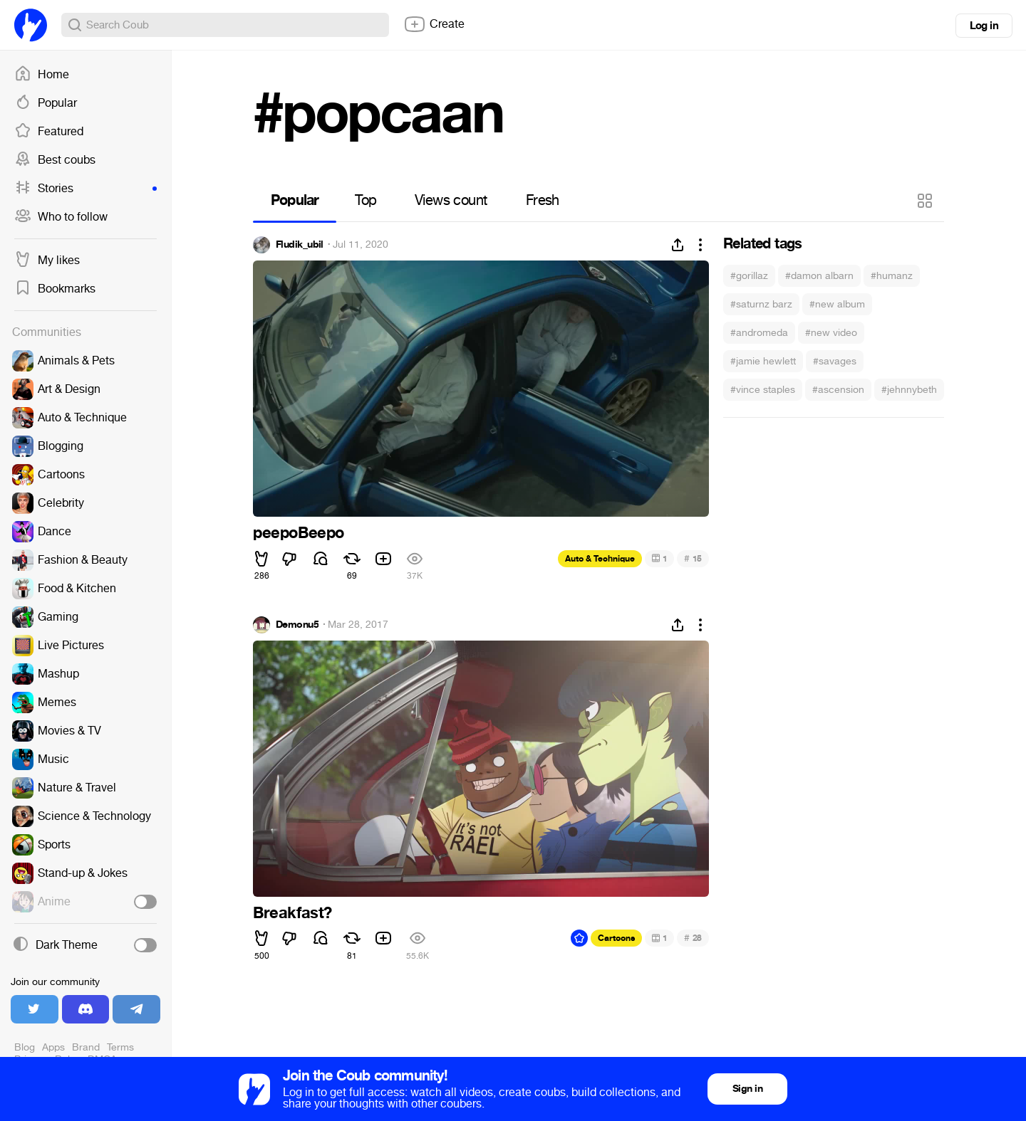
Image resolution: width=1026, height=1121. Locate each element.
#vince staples (762, 389)
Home (41, 75)
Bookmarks (54, 289)
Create (434, 24)
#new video (831, 333)
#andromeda (759, 333)
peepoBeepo (298, 533)
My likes (47, 260)
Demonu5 (297, 625)
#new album (837, 304)
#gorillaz (749, 276)
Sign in (747, 1088)
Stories (85, 189)
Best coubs (54, 160)
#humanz (892, 276)
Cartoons (616, 938)
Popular (45, 103)
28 (693, 937)
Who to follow (61, 217)
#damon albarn (819, 276)
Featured (48, 132)
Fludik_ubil (299, 245)
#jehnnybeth (909, 389)
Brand (86, 1047)
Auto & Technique (600, 558)
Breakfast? (292, 913)
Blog (24, 1047)
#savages (834, 361)
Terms (120, 1047)
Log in (984, 26)
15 (693, 558)
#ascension (838, 389)
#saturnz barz (761, 304)
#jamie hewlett (763, 361)
